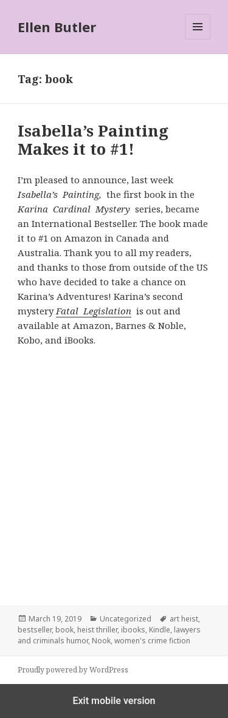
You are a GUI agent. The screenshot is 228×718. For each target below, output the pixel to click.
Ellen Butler (57, 27)
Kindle (159, 630)
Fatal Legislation (93, 311)
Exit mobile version (113, 700)
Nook (101, 640)
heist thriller (97, 630)
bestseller (35, 630)
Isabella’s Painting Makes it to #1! (93, 140)
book (64, 630)
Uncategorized (125, 619)
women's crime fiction (152, 640)
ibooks (133, 630)
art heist (184, 619)
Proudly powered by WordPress (73, 670)
